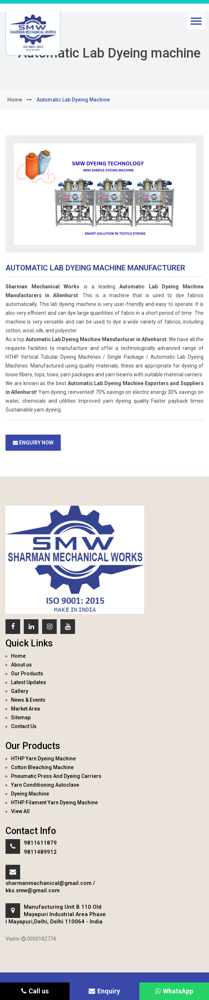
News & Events (28, 700)
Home (18, 656)
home (14, 100)
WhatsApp (174, 991)
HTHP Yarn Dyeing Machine (43, 758)
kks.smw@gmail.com (32, 890)
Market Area (25, 709)
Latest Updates (28, 682)
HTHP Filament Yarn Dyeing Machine (54, 802)
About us (21, 665)
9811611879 (40, 843)
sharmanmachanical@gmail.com (48, 883)
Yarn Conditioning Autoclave (45, 785)
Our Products (27, 673)
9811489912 (40, 852)
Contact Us (24, 726)
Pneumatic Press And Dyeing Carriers (56, 776)
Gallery (19, 691)
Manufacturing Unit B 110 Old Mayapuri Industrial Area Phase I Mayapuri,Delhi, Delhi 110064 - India (55, 914)
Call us (35, 991)
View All (20, 811)
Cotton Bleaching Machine (42, 767)
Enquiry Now (33, 443)
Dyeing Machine (30, 794)
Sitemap (21, 717)
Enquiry (104, 991)
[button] (196, 21)
